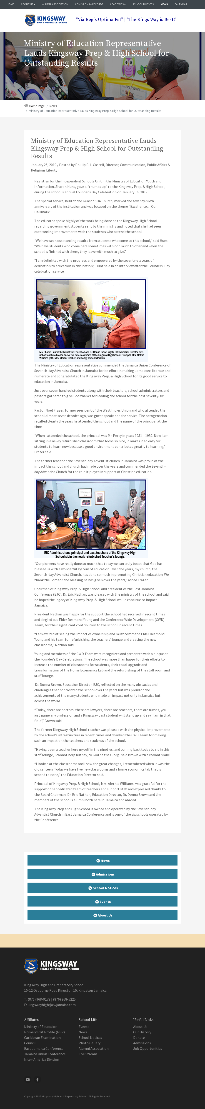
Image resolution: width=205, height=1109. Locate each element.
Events (84, 1026)
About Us (28, 4)
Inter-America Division (41, 1059)
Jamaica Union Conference (45, 1054)
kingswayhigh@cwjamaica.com (52, 1004)
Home (10, 4)
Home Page (37, 106)
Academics (118, 4)
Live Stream (88, 1054)
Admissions (142, 1043)
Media (12, 13)
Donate (139, 1037)
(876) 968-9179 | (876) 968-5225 (52, 999)
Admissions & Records (89, 4)
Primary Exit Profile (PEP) (44, 1032)
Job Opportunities (147, 1048)
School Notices (143, 4)
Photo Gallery (89, 1043)
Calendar (181, 4)
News (164, 4)
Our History (142, 1032)
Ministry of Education (40, 1026)
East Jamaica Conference (43, 1048)
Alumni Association (55, 4)
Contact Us (31, 13)
